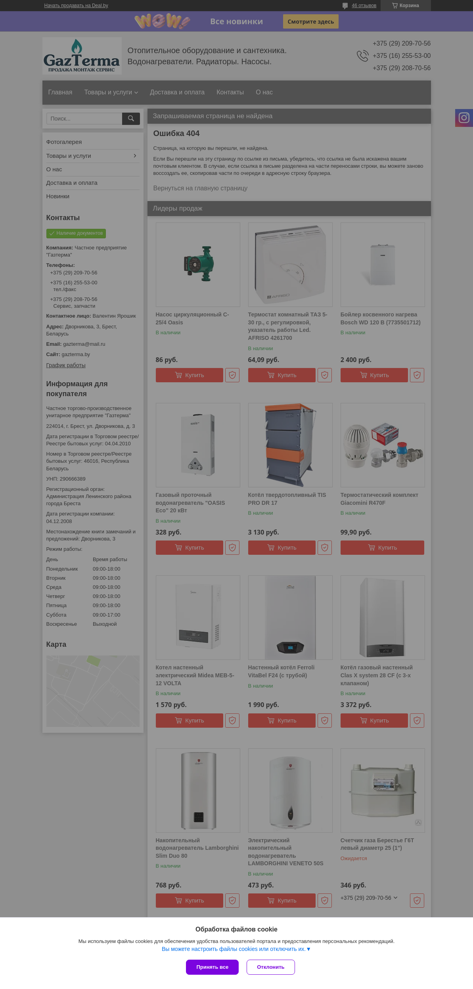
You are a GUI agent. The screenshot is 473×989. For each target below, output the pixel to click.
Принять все (212, 967)
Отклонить (270, 967)
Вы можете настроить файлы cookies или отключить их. (234, 949)
